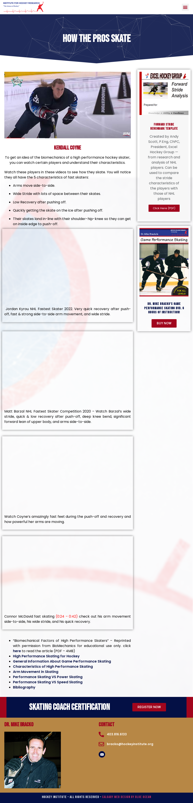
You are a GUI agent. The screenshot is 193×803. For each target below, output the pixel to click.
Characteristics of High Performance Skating (53, 666)
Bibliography (24, 687)
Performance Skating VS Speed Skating (47, 682)
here (17, 650)
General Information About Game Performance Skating (62, 661)
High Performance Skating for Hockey (46, 656)
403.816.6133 (117, 734)
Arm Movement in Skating (35, 671)
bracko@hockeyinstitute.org (130, 744)
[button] (185, 7)
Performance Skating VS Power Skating (47, 676)
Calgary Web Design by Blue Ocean (126, 797)
